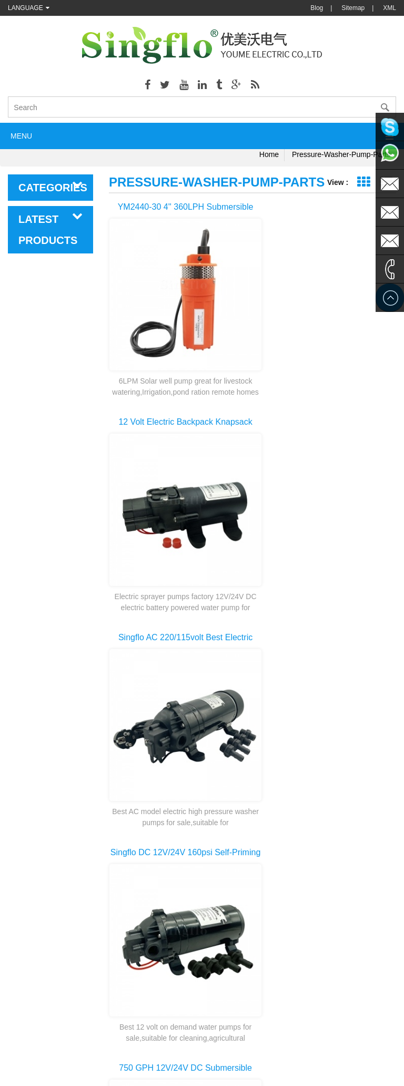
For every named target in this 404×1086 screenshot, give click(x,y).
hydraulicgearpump (319, 1049)
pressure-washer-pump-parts (341, 154)
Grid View (363, 182)
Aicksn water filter (218, 1049)
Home (269, 154)
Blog (316, 8)
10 (342, 825)
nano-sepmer (118, 1049)
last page (252, 844)
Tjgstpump (267, 1049)
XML (389, 8)
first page (252, 806)
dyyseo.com (302, 1070)
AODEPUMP (165, 1049)
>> (369, 825)
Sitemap (353, 8)
